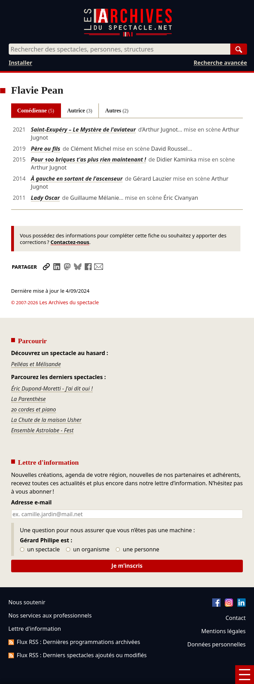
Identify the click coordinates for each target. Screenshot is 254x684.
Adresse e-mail (31, 483)
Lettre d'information (34, 609)
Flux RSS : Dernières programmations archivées (74, 622)
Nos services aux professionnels (50, 596)
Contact (235, 598)
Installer (20, 62)
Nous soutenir (26, 583)
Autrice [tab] (79, 110)
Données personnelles (216, 625)
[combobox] (119, 49)
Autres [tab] (117, 110)
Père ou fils (45, 148)
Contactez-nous (70, 242)
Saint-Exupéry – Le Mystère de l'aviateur (83, 129)
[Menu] (244, 674)
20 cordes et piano (33, 390)
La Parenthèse (28, 379)
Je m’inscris (127, 546)
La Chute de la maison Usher (46, 400)
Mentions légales (223, 611)
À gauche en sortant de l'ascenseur (77, 178)
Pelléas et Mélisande (36, 344)
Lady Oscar (45, 198)
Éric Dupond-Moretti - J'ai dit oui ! (52, 369)
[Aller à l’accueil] (128, 35)
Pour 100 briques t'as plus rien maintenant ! (88, 159)
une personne (137, 530)
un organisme (87, 530)
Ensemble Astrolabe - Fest (42, 411)
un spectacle (40, 530)
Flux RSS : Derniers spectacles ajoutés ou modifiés (77, 635)
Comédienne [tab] (35, 110)
